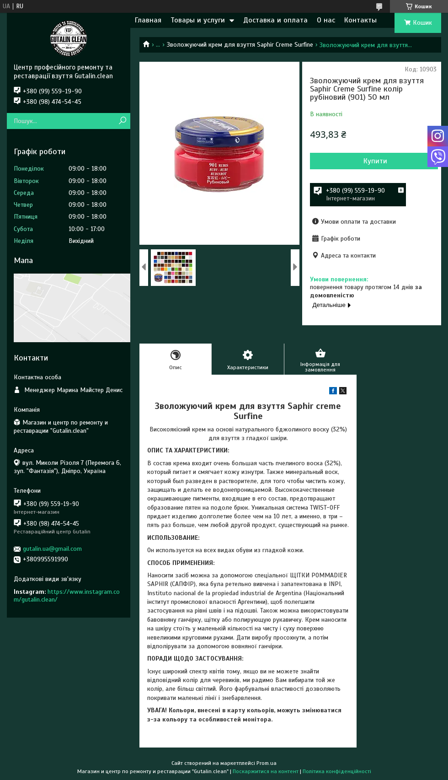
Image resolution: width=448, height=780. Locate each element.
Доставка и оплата (275, 20)
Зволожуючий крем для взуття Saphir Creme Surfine (240, 44)
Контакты (360, 20)
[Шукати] (122, 121)
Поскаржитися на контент (266, 771)
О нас (326, 20)
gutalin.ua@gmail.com (52, 549)
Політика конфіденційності (337, 771)
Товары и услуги (198, 20)
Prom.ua (266, 763)
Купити (375, 161)
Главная (148, 20)
